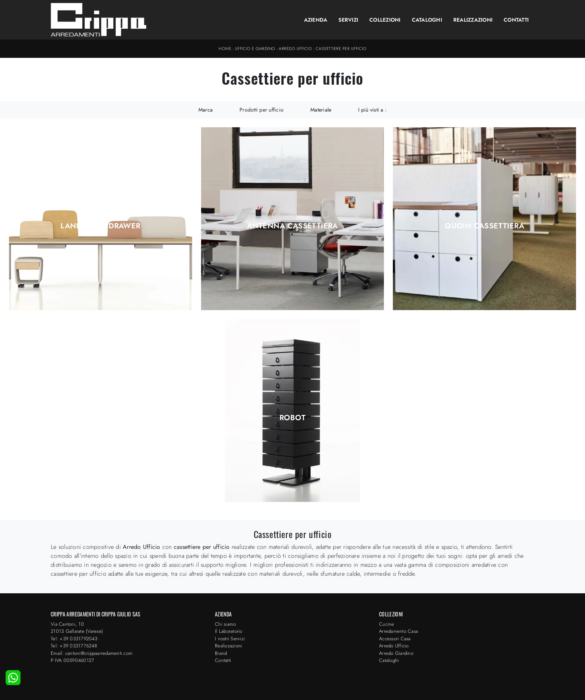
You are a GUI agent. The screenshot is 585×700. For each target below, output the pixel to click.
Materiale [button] (320, 109)
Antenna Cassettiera (292, 226)
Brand (221, 653)
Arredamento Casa (398, 631)
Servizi (348, 20)
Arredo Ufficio (295, 48)
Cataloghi (427, 20)
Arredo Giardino (396, 653)
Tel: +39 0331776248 (74, 645)
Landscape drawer (100, 226)
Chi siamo (225, 624)
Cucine (386, 624)
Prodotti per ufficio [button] (262, 109)
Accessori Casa (395, 638)
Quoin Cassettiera (484, 226)
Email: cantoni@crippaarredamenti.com (91, 653)
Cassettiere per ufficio (341, 48)
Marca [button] (205, 109)
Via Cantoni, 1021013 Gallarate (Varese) (77, 628)
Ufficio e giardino (255, 48)
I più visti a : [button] (372, 109)
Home (225, 48)
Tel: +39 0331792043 (74, 638)
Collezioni (385, 20)
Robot (292, 418)
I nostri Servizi (230, 638)
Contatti (516, 20)
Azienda (316, 20)
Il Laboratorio (229, 631)
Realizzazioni (472, 20)
